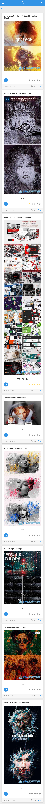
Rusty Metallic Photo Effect (15, 627)
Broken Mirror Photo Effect (15, 398)
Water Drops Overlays (13, 549)
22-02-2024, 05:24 (9, 800)
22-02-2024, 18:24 (9, 210)
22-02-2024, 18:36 (9, 86)
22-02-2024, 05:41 (9, 696)
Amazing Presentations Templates (18, 217)
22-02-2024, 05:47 (9, 620)
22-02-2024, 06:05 (9, 541)
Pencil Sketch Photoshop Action (17, 93)
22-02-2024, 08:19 (9, 391)
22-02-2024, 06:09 (9, 441)
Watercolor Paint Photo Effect (16, 448)
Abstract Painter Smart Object (16, 703)
